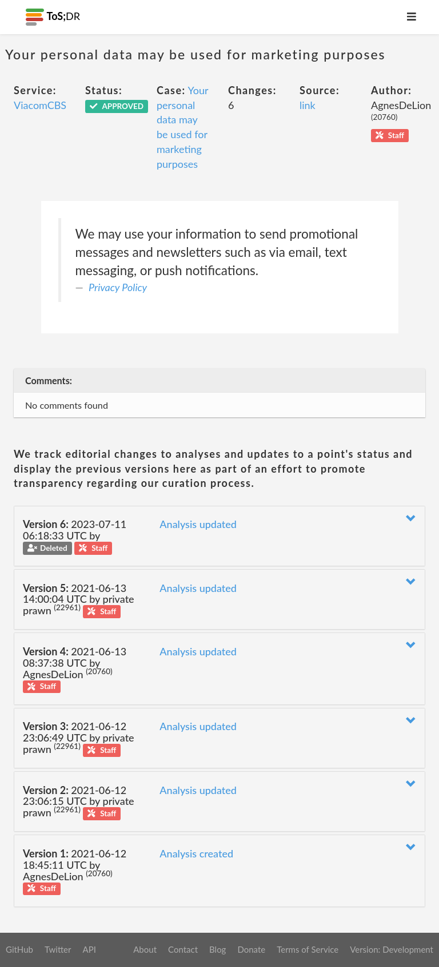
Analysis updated (198, 524)
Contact (183, 949)
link (308, 105)
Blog (217, 949)
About (145, 949)
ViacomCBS (40, 105)
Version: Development (391, 949)
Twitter (58, 949)
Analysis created (196, 853)
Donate (251, 949)
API (88, 949)
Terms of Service (307, 949)
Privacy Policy (118, 287)
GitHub (19, 949)
